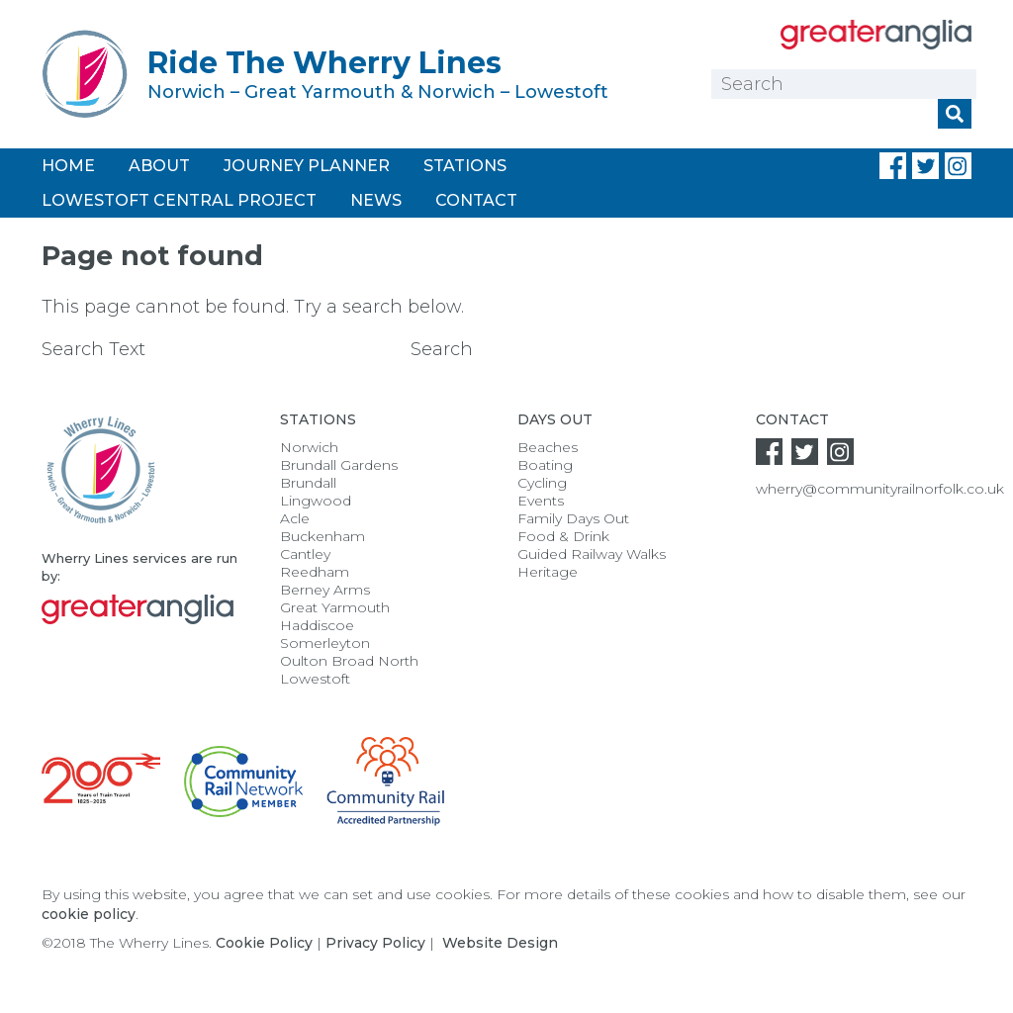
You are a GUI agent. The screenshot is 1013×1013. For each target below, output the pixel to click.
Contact (476, 200)
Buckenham (322, 536)
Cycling (542, 483)
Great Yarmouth (335, 607)
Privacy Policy (375, 943)
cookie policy (89, 914)
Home (68, 165)
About (159, 165)
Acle (295, 518)
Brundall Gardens (339, 465)
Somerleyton (325, 643)
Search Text (223, 349)
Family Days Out (573, 518)
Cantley (305, 554)
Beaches (547, 447)
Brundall (308, 483)
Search (442, 349)
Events (540, 500)
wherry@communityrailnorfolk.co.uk (880, 489)
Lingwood (315, 500)
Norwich (309, 447)
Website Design (500, 943)
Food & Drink (563, 536)
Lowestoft (315, 679)
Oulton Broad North (349, 661)
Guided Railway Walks (591, 554)
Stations (464, 165)
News (376, 200)
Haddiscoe (317, 625)
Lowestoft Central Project (179, 200)
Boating (545, 465)
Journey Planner (307, 165)
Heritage (547, 572)
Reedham (314, 572)
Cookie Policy (264, 943)
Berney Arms (325, 590)
